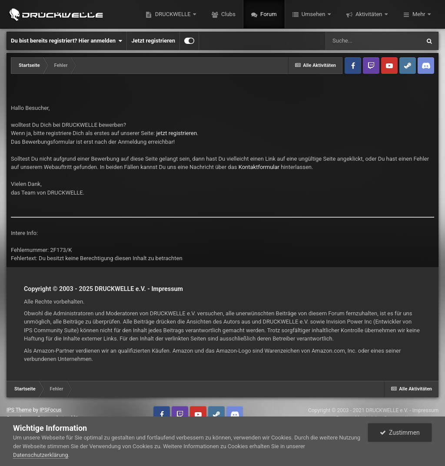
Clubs (228, 14)
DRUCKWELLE (172, 14)
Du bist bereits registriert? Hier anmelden (66, 41)
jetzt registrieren (176, 133)
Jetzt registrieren (153, 40)
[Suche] (372, 41)
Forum (268, 14)
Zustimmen (400, 432)
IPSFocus (50, 410)
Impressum (167, 288)
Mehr (419, 14)
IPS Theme (19, 410)
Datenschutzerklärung (40, 455)
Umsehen (313, 14)
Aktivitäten (369, 14)
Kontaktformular (259, 167)
